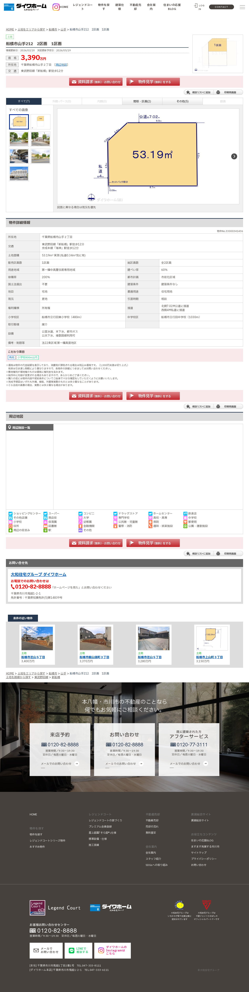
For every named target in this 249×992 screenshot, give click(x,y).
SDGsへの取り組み (157, 865)
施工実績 (94, 845)
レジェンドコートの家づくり (105, 821)
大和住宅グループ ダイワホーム (38, 575)
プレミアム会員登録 (100, 827)
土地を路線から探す (18, 677)
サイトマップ (199, 853)
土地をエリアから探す (31, 30)
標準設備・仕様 (98, 839)
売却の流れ (152, 827)
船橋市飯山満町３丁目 (94, 657)
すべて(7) (24, 101)
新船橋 (56, 677)
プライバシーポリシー (204, 859)
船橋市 (53, 30)
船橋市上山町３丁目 (209, 657)
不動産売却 (135, 7)
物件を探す (103, 7)
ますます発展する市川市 (205, 847)
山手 (63, 30)
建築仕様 (119, 7)
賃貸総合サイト (200, 821)
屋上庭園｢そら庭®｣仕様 (102, 833)
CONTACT (221, 7)
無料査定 (151, 833)
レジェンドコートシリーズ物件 (47, 841)
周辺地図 (61, 65)
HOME (64, 7)
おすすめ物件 (37, 847)
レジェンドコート (83, 7)
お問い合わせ (199, 865)
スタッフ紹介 (153, 859)
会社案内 (151, 7)
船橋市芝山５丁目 (33, 657)
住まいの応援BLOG (172, 7)
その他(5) (182, 101)
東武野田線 (41, 677)
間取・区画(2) (142, 101)
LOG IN (202, 7)
